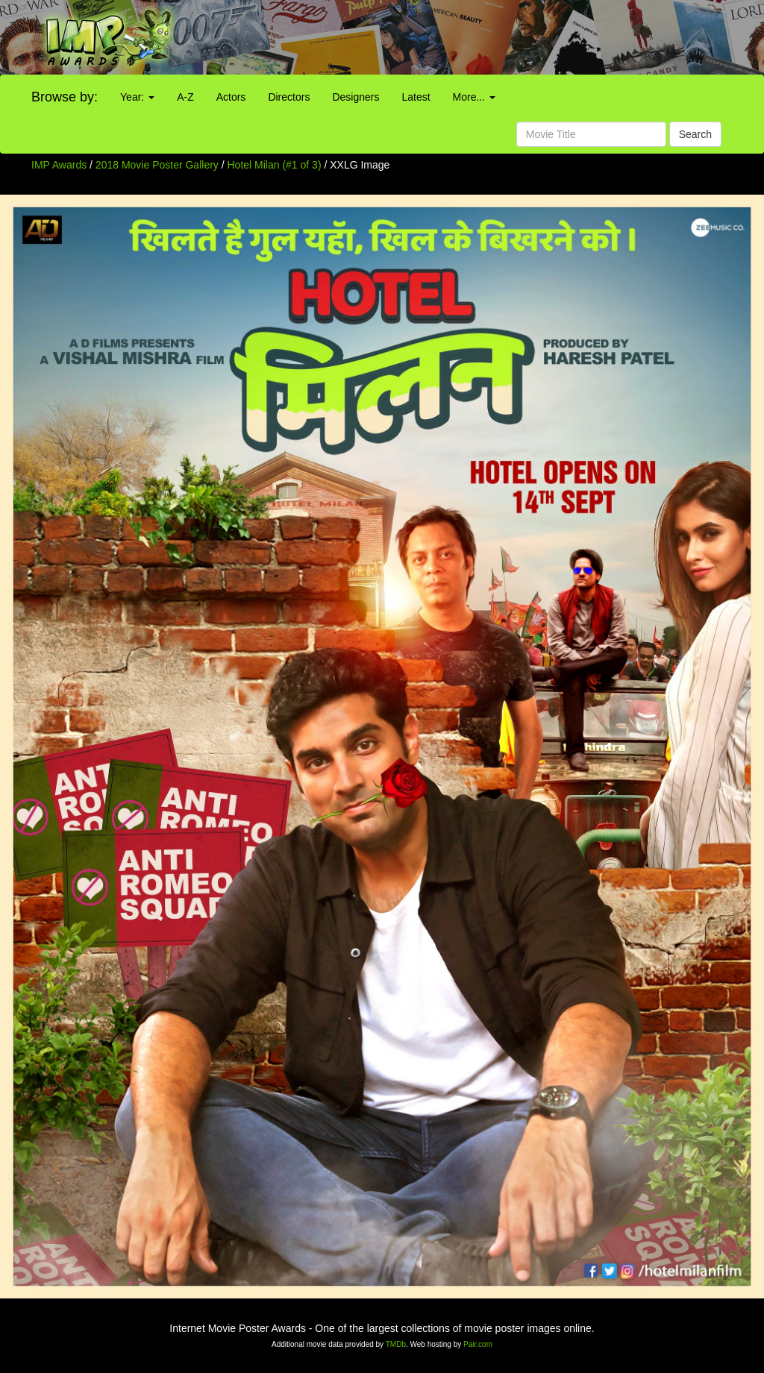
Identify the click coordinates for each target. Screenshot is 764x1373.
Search (695, 134)
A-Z (185, 97)
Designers (355, 97)
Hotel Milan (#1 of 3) (275, 165)
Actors (231, 97)
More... (474, 97)
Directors (289, 97)
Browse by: (64, 96)
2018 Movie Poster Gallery (157, 165)
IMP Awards (59, 165)
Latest (415, 97)
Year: (137, 97)
